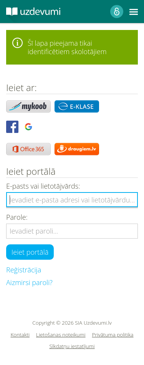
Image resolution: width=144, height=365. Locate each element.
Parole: (17, 217)
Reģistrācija (23, 269)
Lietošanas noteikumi (61, 335)
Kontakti (20, 335)
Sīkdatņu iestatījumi (71, 346)
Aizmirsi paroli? (29, 282)
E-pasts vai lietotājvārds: (43, 186)
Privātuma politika (113, 335)
